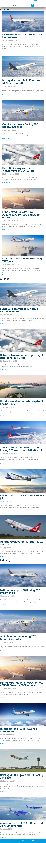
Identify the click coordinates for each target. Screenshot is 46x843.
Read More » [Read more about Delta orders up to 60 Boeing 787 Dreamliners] (6, 51)
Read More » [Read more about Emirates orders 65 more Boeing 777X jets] (6, 275)
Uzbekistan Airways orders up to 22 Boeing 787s (21, 403)
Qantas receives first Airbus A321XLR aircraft (22, 543)
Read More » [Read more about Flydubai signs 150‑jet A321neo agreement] (3, 743)
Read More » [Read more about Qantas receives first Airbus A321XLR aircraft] (3, 556)
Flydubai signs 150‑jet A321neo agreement (18, 730)
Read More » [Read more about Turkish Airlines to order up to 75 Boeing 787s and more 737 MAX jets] (3, 464)
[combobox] (21, 5)
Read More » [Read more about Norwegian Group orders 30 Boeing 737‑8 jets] (3, 791)
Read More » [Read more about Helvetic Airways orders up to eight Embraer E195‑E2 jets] (6, 182)
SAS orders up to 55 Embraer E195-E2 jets (22, 497)
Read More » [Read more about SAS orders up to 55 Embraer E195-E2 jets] (3, 510)
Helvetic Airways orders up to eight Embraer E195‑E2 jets (20, 169)
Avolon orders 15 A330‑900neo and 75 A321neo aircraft (21, 824)
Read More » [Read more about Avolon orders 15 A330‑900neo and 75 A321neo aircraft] (3, 837)
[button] (25, 1)
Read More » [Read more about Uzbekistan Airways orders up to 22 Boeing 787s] (3, 416)
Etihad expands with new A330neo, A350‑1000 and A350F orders (21, 214)
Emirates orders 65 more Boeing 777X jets (22, 260)
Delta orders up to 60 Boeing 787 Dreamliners (22, 36)
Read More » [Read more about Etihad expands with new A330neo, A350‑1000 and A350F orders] (6, 229)
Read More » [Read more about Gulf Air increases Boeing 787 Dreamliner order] (6, 139)
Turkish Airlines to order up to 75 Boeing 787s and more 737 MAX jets (21, 449)
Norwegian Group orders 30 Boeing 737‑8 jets (21, 776)
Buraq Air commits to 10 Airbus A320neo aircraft (21, 82)
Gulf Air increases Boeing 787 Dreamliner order (20, 126)
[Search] (32, 5)
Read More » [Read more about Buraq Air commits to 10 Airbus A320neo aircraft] (6, 95)
